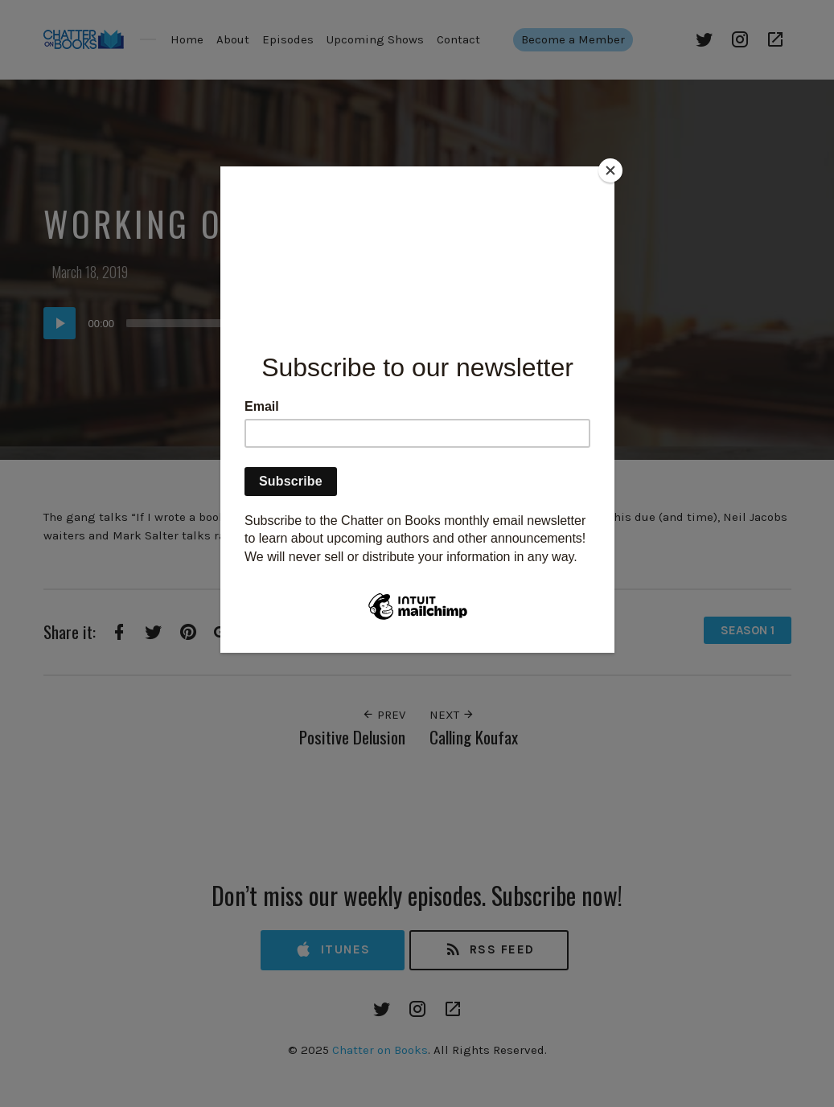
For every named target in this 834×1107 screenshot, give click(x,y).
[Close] (610, 170)
